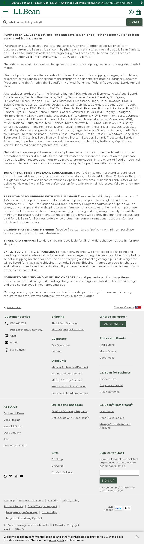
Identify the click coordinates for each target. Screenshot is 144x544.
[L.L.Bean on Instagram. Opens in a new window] (15, 476)
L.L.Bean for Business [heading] (115, 372)
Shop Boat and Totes (119, 2)
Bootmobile (107, 357)
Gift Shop (57, 459)
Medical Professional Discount (70, 367)
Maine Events (108, 351)
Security (53, 500)
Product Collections (31, 500)
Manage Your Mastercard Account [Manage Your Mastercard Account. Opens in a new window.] (115, 426)
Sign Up (108, 480)
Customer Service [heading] (17, 316)
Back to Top (12, 307)
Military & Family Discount (67, 380)
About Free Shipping (64, 323)
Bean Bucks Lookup (112, 417)
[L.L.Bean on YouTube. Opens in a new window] (21, 476)
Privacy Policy (114, 490)
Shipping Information (96, 262)
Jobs (6, 438)
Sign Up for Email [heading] (112, 453)
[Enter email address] (119, 473)
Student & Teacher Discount (69, 386)
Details (121, 465)
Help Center (15, 350)
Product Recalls (13, 506)
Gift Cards (57, 465)
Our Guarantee (61, 345)
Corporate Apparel (111, 385)
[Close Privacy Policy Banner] (137, 537)
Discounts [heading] (59, 360)
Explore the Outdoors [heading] (67, 405)
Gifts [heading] (55, 453)
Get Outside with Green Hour (70, 417)
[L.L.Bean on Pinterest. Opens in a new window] (10, 476)
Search (134, 22)
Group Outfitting (110, 391)
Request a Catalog (15, 445)
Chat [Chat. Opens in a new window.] (10, 336)
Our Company (12, 432)
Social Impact (12, 419)
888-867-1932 (34, 329)
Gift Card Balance (62, 472)
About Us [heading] (10, 406)
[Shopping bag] (139, 12)
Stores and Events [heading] (113, 338)
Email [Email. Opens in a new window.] (11, 343)
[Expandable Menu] (5, 12)
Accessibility (49, 512)
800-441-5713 (15, 323)
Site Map (9, 500)
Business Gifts (108, 378)
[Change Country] (127, 308)
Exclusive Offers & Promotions (70, 392)
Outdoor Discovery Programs (69, 411)
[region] (72, 3)
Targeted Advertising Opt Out (24, 518)
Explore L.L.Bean (14, 413)
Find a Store (107, 344)
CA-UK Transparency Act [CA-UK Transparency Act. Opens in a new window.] (42, 506)
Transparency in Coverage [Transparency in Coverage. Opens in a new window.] (22, 512)
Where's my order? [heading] (113, 316)
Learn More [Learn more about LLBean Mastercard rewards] (107, 411)
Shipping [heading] (58, 316)
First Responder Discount (67, 373)
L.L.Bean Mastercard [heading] (116, 405)
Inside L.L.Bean (13, 426)
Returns (56, 351)
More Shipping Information (68, 329)
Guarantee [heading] (59, 338)
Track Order (113, 324)
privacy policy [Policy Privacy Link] (57, 540)
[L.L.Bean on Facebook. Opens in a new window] (5, 476)
